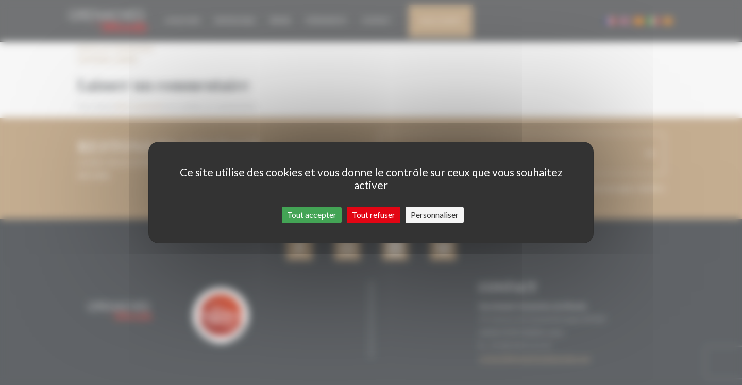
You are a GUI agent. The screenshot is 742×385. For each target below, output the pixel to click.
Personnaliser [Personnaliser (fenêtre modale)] (435, 215)
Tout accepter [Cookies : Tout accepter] (311, 215)
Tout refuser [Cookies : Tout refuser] (373, 215)
